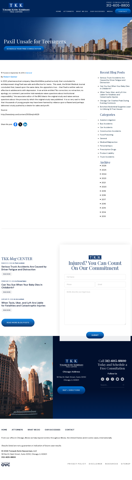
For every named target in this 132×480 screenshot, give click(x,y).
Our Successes (97, 11)
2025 (103, 169)
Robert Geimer (10, 77)
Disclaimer (95, 468)
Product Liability (107, 153)
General (29, 73)
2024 (103, 174)
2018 (103, 195)
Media (110, 11)
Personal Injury (106, 146)
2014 (103, 212)
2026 (103, 165)
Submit (95, 340)
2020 (103, 186)
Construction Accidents (110, 131)
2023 (103, 178)
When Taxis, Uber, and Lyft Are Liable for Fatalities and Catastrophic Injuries (113, 94)
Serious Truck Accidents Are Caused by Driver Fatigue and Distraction (112, 80)
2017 (103, 199)
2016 (103, 203)
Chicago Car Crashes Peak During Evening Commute (114, 102)
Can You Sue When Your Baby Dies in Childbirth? (115, 87)
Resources (111, 468)
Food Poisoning (106, 135)
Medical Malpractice (108, 142)
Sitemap (126, 468)
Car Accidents (106, 127)
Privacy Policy (77, 468)
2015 (103, 207)
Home (58, 11)
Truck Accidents (107, 157)
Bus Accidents (106, 124)
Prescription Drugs (108, 149)
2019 (103, 191)
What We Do (82, 11)
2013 (103, 216)
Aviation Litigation (108, 120)
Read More (6, 278)
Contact (123, 11)
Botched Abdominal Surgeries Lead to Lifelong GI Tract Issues (115, 108)
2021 (103, 182)
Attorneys (69, 11)
